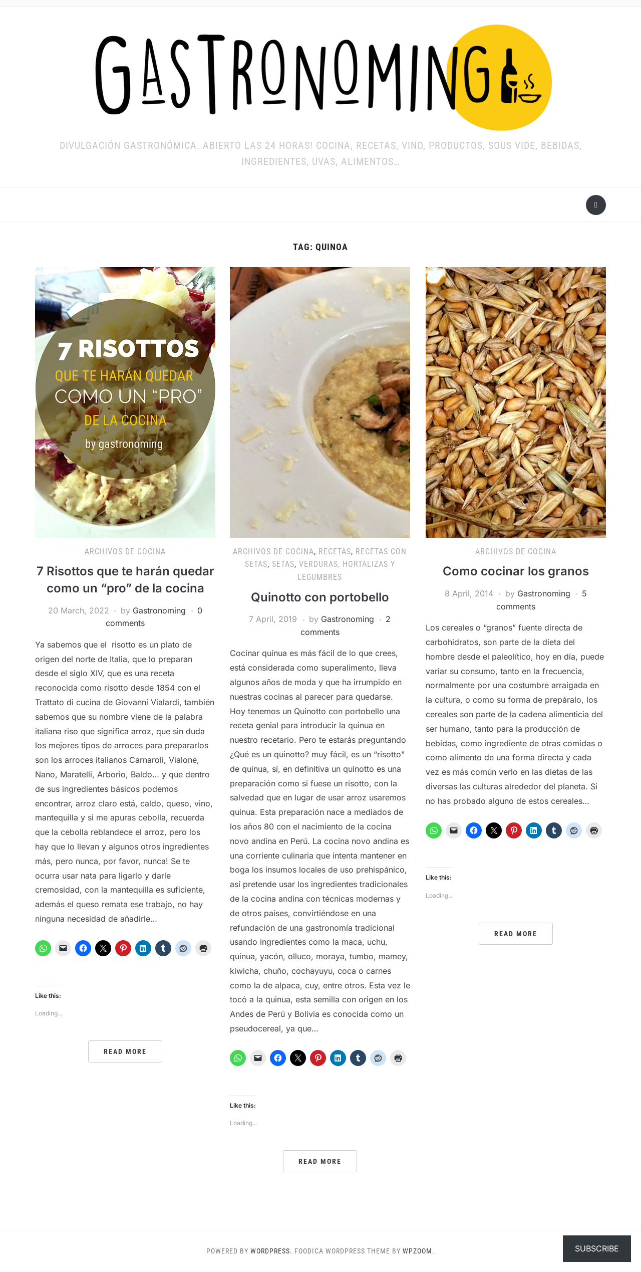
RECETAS (334, 551)
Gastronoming (159, 610)
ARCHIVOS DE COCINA (125, 551)
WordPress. (271, 1251)
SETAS (283, 564)
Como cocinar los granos (516, 571)
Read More (125, 1051)
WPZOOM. (419, 1251)
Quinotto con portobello (320, 597)
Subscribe (597, 1248)
